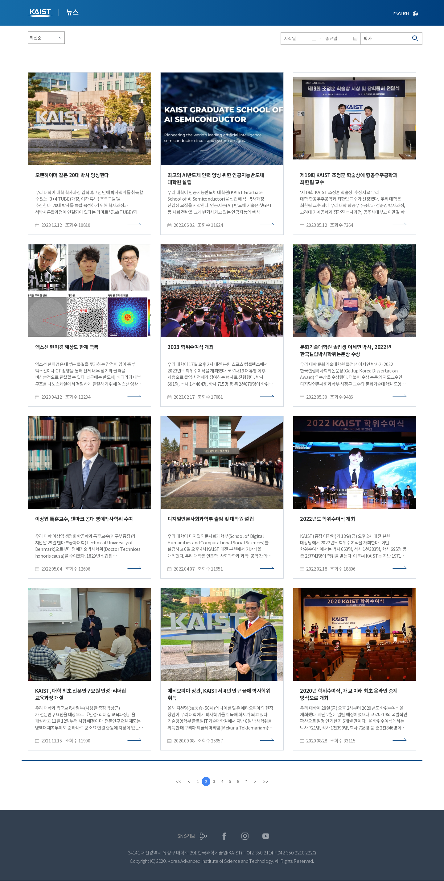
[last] (270, 781)
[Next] (259, 781)
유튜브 (265, 836)
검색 (415, 38)
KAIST (41, 13)
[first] (174, 781)
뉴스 (72, 12)
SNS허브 (186, 836)
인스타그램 (245, 836)
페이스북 (224, 836)
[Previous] (184, 781)
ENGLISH (401, 13)
